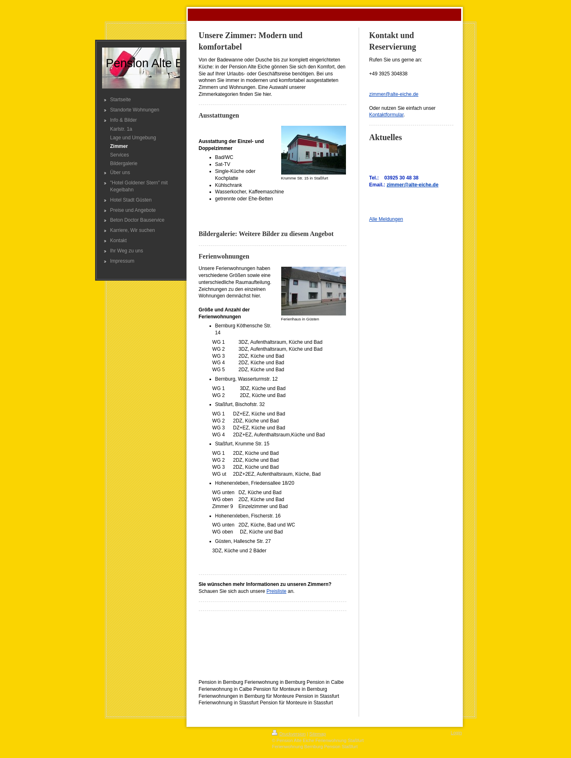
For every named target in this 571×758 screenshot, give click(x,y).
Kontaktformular (386, 115)
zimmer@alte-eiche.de (394, 94)
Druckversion (288, 733)
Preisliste (276, 591)
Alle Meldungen (386, 219)
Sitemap (317, 733)
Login (456, 732)
